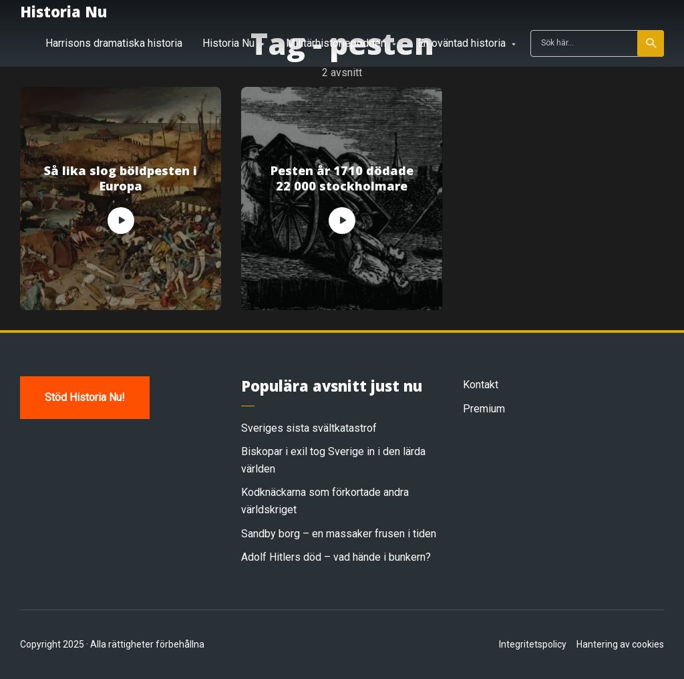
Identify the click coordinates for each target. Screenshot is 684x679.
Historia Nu (63, 11)
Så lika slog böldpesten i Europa (120, 178)
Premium (484, 408)
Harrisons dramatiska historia (113, 43)
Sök (651, 43)
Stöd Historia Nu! (85, 397)
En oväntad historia (461, 43)
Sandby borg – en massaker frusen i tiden (338, 533)
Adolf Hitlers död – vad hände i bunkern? (336, 557)
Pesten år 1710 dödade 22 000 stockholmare (342, 178)
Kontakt (480, 384)
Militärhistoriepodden (336, 43)
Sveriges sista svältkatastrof (309, 428)
